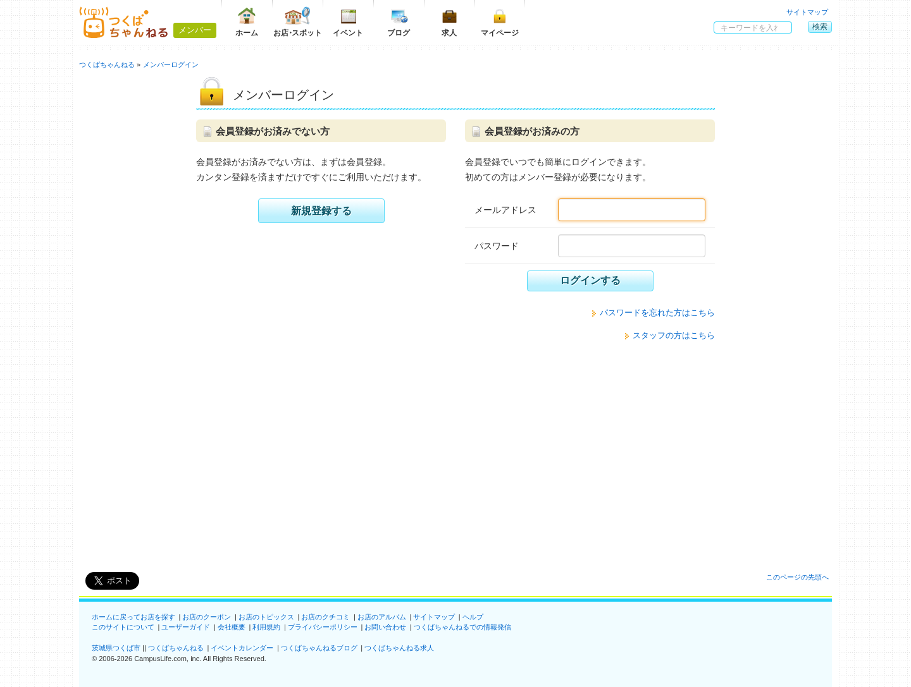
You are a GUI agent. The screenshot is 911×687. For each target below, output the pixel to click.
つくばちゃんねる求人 (399, 648)
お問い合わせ (385, 627)
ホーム (246, 21)
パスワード (496, 246)
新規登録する (321, 210)
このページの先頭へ (797, 577)
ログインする (590, 280)
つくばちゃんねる (176, 648)
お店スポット (297, 21)
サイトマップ (807, 12)
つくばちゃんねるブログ (319, 648)
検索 (819, 26)
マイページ (500, 21)
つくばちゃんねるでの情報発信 (462, 627)
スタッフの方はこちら (674, 335)
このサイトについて (123, 627)
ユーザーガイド (185, 627)
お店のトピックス (266, 617)
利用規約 (266, 627)
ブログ (398, 21)
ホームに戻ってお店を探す (133, 617)
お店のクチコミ (325, 617)
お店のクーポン (206, 617)
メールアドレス (505, 210)
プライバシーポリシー (322, 627)
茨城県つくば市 (116, 648)
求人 (449, 21)
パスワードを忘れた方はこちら (657, 312)
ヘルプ (472, 617)
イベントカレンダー (242, 648)
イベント (348, 21)
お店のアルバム (381, 617)
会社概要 (231, 627)
